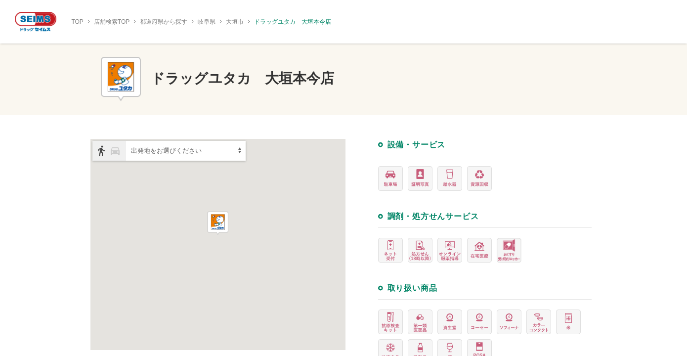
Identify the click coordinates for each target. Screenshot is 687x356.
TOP (77, 21)
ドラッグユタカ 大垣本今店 (292, 21)
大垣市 (235, 21)
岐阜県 (206, 21)
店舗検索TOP (111, 21)
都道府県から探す (163, 21)
